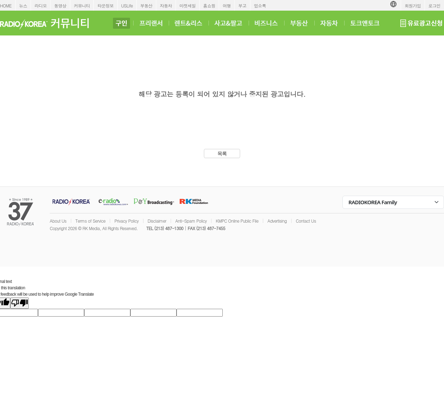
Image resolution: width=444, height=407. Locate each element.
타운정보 (105, 5)
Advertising (277, 221)
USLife (127, 5)
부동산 (146, 5)
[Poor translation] (19, 303)
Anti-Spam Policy (191, 221)
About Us (58, 221)
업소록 (260, 5)
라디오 (40, 5)
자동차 (166, 5)
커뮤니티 (82, 5)
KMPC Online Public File (237, 221)
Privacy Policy (126, 221)
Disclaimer (157, 221)
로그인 (434, 5)
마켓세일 (187, 5)
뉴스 (23, 5)
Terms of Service (90, 221)
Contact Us (306, 221)
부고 (242, 5)
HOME (6, 5)
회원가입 (413, 5)
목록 (222, 153)
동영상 (60, 5)
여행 (227, 5)
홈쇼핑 (209, 5)
